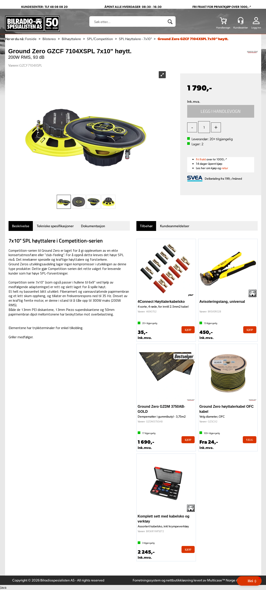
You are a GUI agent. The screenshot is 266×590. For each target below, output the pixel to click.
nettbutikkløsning (179, 580)
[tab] (21, 226)
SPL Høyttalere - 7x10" (135, 38)
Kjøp (220, 111)
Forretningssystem (147, 580)
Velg (249, 439)
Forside (31, 38)
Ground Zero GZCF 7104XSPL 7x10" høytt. (193, 38)
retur (225, 168)
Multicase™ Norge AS (223, 580)
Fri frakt (201, 159)
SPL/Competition (100, 38)
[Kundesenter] (240, 20)
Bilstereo (49, 38)
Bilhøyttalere (71, 38)
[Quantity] (204, 127)
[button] (249, 581)
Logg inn (256, 27)
